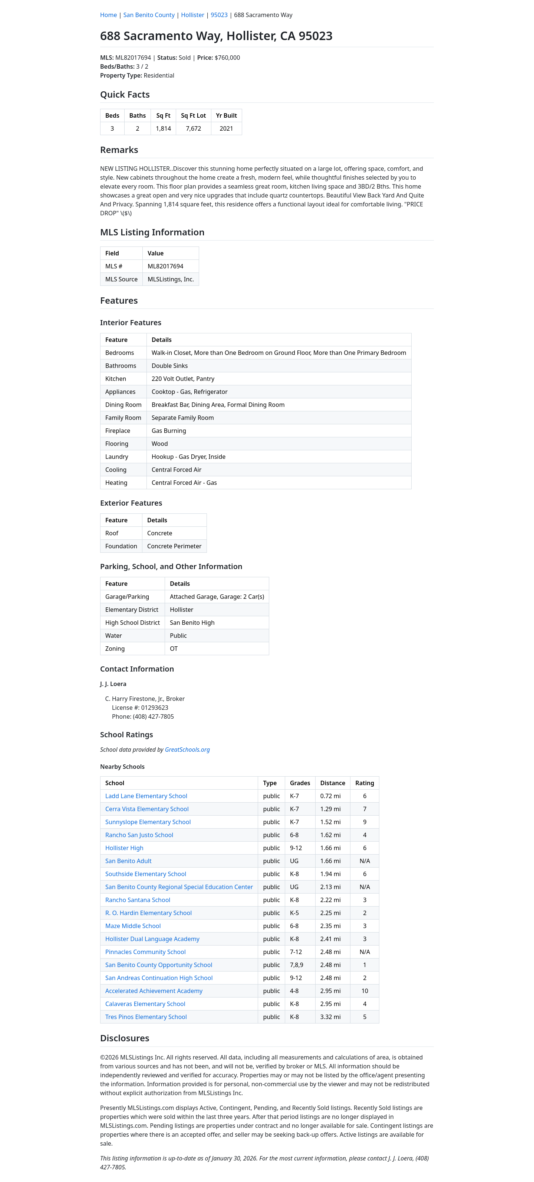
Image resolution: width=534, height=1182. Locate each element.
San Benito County (149, 15)
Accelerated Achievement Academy (153, 991)
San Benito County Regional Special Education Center (179, 887)
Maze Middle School (133, 926)
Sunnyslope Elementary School (148, 822)
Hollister (192, 15)
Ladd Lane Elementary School (146, 796)
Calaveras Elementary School (145, 1004)
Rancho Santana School (138, 900)
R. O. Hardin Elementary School (148, 913)
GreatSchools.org (187, 749)
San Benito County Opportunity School (158, 965)
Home (108, 15)
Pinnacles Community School (145, 952)
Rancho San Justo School (139, 835)
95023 (219, 15)
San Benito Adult (128, 861)
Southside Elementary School (145, 874)
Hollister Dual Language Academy (152, 939)
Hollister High (124, 848)
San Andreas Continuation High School (159, 978)
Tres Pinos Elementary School (146, 1017)
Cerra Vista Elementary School (147, 809)
